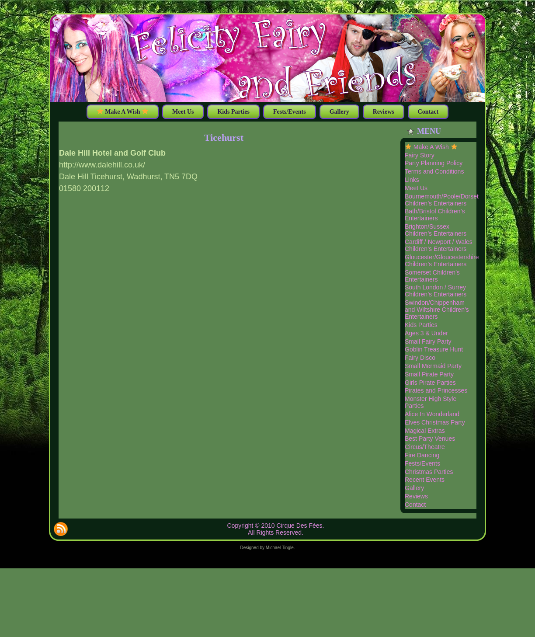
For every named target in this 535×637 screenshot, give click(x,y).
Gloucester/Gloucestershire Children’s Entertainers (442, 261)
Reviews (416, 496)
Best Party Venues (430, 438)
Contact (415, 504)
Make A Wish (431, 146)
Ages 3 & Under (426, 333)
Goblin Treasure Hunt (434, 349)
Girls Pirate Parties (430, 382)
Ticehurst (223, 137)
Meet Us (416, 187)
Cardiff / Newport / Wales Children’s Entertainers (438, 245)
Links (412, 179)
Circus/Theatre (425, 446)
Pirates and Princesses (436, 390)
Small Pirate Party (429, 374)
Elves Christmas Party (435, 422)
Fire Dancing (422, 455)
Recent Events (425, 479)
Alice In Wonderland (432, 414)
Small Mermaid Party (433, 365)
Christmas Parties (429, 471)
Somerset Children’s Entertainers (432, 276)
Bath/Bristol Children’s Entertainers (435, 215)
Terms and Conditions (434, 171)
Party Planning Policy (433, 163)
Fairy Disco (420, 357)
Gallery (414, 487)
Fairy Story (419, 155)
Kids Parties (421, 324)
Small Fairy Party (428, 341)
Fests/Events (422, 463)
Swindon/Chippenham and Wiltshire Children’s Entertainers (437, 309)
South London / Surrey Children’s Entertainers (435, 291)
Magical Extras (425, 430)
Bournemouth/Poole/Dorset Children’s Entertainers (442, 200)
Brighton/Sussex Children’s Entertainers (435, 230)
